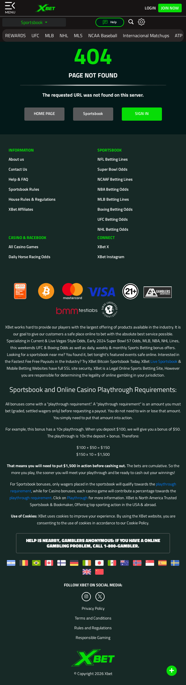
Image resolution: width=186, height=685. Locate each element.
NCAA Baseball (102, 35)
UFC (35, 35)
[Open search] (131, 22)
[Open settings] (141, 21)
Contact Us (18, 169)
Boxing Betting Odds (115, 209)
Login (150, 8)
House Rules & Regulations (32, 199)
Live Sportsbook (163, 361)
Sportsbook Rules (24, 189)
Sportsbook (32, 22)
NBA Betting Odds (113, 189)
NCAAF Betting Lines (115, 179)
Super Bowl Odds (112, 169)
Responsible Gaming (93, 637)
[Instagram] (86, 596)
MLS (78, 35)
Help (110, 22)
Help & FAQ (18, 179)
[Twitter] (99, 596)
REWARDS (15, 35)
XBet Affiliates (21, 209)
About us (16, 159)
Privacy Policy (93, 608)
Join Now (170, 8)
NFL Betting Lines (112, 159)
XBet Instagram (110, 257)
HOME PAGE (44, 113)
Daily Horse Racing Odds (29, 257)
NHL (64, 35)
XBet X (103, 247)
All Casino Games (23, 247)
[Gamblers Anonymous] (158, 288)
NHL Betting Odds (112, 229)
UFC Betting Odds (112, 219)
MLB (49, 35)
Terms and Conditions (93, 618)
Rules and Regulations (93, 627)
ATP (178, 35)
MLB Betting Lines (113, 199)
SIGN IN (142, 113)
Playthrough (77, 498)
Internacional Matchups (146, 35)
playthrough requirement (30, 498)
